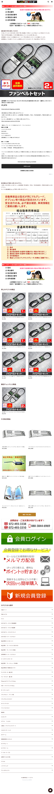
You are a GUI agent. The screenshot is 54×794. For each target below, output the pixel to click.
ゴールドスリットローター (7, 659)
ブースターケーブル (5, 752)
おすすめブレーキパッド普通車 (8, 627)
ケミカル (3, 761)
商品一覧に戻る (27, 514)
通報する (51, 174)
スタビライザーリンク (6, 730)
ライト (2, 618)
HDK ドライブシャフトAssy (7, 685)
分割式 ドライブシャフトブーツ (8, 725)
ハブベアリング (4, 766)
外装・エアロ (4, 614)
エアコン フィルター (6, 721)
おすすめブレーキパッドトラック (8, 632)
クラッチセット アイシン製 (7, 694)
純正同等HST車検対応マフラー (8, 667)
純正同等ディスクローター (7, 641)
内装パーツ (3, 609)
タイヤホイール (4, 748)
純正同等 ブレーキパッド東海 (8, 650)
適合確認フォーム (10, 189)
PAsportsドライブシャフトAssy (8, 681)
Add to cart (27, 166)
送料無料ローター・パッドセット (8, 654)
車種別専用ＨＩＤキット (6, 739)
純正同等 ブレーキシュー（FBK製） (9, 663)
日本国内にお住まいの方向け (27, 170)
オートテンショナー (5, 690)
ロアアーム (3, 734)
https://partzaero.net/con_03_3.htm (10, 121)
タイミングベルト (5, 703)
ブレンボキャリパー (5, 770)
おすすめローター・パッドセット (8, 636)
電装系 (2, 712)
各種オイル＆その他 (5, 757)
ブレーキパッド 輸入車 (6, 676)
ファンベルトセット (5, 708)
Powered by (27, 779)
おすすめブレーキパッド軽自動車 (8, 623)
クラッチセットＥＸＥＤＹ (6, 699)
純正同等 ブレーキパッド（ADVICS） (10, 645)
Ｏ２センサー (4, 716)
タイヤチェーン (4, 743)
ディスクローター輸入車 (6, 672)
